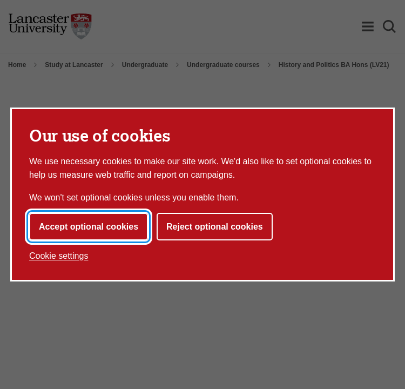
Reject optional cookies (214, 226)
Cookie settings (58, 255)
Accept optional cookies (88, 226)
